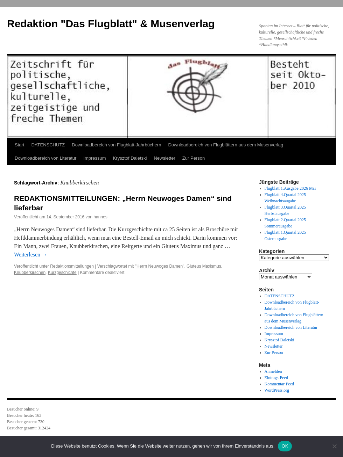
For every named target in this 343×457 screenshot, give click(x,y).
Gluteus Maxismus (204, 266)
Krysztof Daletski (130, 158)
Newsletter (164, 158)
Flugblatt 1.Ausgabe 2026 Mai (290, 188)
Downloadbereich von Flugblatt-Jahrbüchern (116, 144)
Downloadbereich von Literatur (45, 158)
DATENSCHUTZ (48, 144)
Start (19, 144)
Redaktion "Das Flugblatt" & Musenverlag (111, 23)
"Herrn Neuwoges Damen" (159, 266)
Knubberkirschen (30, 272)
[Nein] (334, 446)
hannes (100, 217)
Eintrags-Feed (276, 377)
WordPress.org (277, 390)
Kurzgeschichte (62, 272)
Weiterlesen (30, 254)
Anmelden (273, 371)
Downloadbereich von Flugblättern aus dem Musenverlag (225, 144)
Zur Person (193, 158)
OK (284, 446)
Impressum (94, 158)
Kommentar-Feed (279, 384)
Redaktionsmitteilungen (72, 266)
